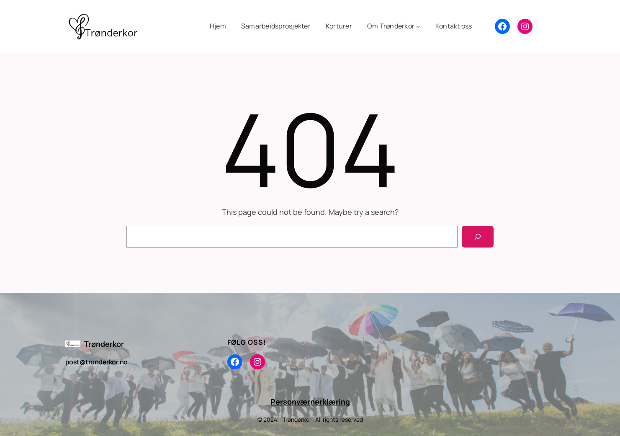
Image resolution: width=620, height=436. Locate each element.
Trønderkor (104, 344)
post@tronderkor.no (96, 361)
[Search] (478, 237)
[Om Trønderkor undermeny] (393, 26)
